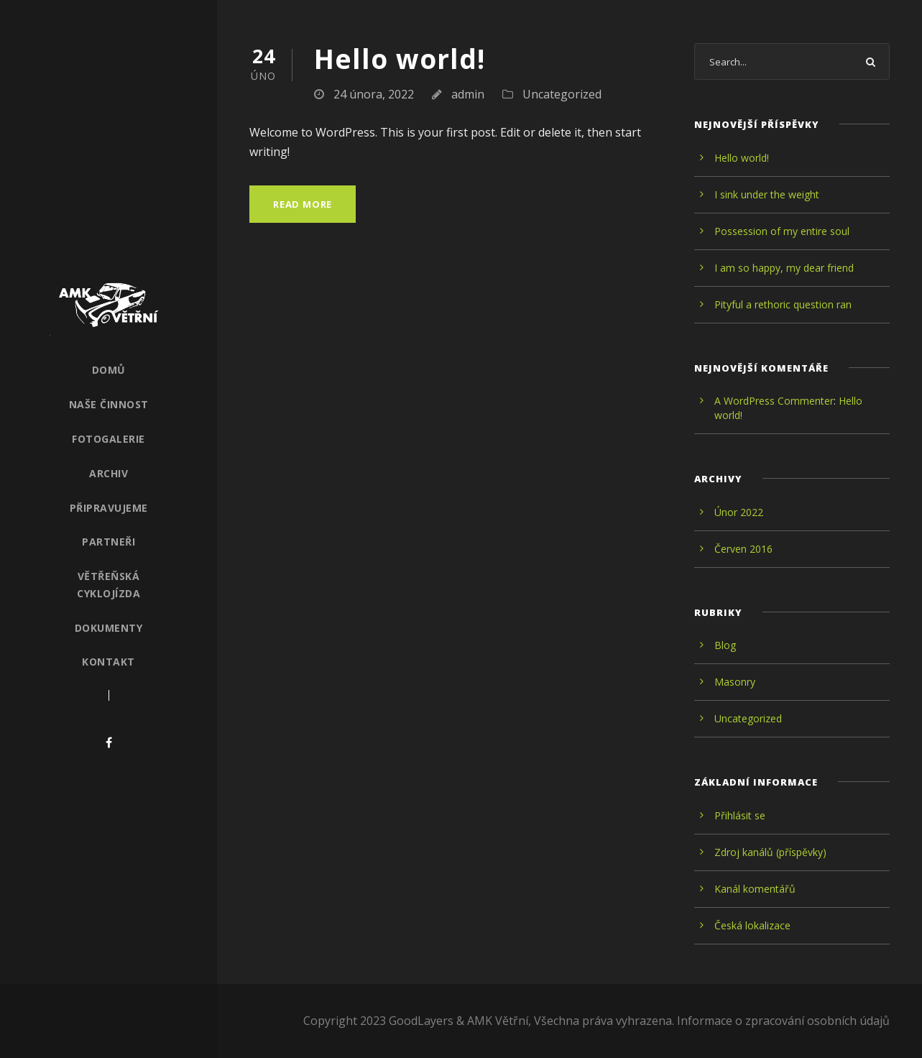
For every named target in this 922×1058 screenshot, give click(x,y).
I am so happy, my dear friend (784, 268)
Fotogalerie (108, 439)
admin (467, 94)
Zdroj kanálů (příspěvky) (770, 852)
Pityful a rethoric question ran (783, 304)
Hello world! (399, 58)
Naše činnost (109, 404)
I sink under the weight (766, 194)
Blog (725, 645)
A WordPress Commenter (774, 401)
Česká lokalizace (752, 925)
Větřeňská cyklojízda (108, 584)
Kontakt (108, 661)
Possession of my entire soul (781, 231)
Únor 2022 (738, 512)
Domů (109, 370)
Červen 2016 (743, 549)
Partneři (108, 541)
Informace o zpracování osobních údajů (783, 1021)
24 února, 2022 (373, 94)
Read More (302, 204)
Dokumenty (109, 628)
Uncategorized (561, 94)
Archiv (108, 473)
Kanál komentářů (755, 889)
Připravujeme (109, 508)
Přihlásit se (739, 815)
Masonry (734, 682)
